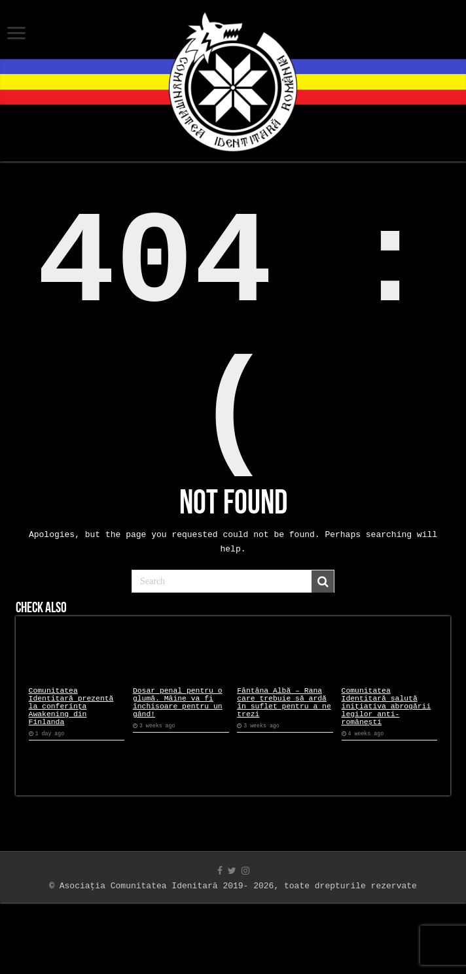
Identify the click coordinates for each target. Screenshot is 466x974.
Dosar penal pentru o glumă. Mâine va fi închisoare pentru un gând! (178, 766)
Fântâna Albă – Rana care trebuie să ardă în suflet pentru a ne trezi (284, 766)
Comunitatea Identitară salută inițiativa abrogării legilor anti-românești (386, 771)
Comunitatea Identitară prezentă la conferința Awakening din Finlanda (71, 771)
